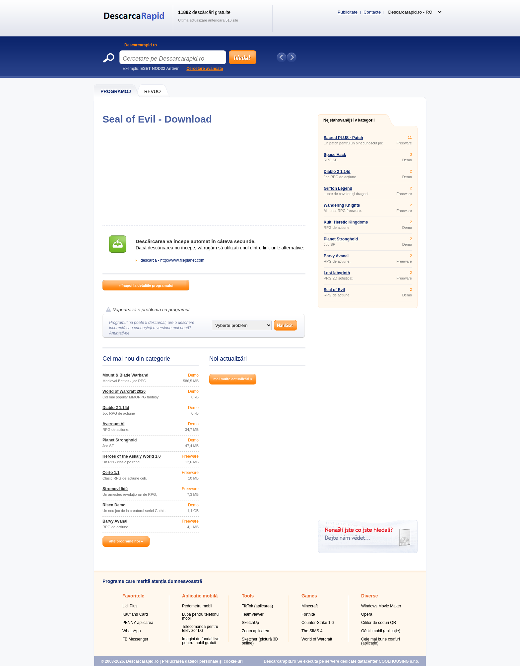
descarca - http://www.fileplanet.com (172, 260)
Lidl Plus (129, 606)
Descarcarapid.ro (140, 45)
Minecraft (309, 606)
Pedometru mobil (197, 606)
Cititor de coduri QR (378, 622)
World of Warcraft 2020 (124, 391)
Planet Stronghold (119, 440)
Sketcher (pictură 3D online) (260, 641)
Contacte (372, 12)
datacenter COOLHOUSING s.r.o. (388, 661)
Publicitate (348, 12)
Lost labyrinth (337, 273)
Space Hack (335, 154)
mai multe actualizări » (232, 379)
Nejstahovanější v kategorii (349, 120)
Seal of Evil (334, 289)
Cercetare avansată (204, 68)
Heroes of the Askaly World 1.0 (131, 456)
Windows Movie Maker (381, 606)
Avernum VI (113, 424)
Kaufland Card (135, 614)
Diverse (369, 595)
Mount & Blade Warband (125, 375)
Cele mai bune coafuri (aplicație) (380, 641)
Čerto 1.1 (110, 472)
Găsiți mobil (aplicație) (380, 631)
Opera (366, 614)
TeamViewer (253, 614)
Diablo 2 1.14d (115, 407)
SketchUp (250, 622)
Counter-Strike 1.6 (317, 622)
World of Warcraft (316, 639)
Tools (248, 595)
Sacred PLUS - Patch (343, 137)
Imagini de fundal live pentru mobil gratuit (201, 641)
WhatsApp (131, 631)
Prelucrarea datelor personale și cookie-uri (202, 661)
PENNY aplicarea (137, 622)
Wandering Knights (342, 205)
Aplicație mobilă (200, 595)
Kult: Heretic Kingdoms (346, 222)
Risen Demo (113, 505)
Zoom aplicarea (255, 631)
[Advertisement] (203, 174)
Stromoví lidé (115, 489)
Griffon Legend (338, 188)
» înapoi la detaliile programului (145, 285)
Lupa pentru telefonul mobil (201, 616)
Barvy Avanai (114, 521)
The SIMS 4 (311, 631)
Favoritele (133, 595)
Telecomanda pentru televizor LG (200, 628)
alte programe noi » (126, 541)
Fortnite (308, 614)
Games (309, 595)
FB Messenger (135, 639)
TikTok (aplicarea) (257, 606)
